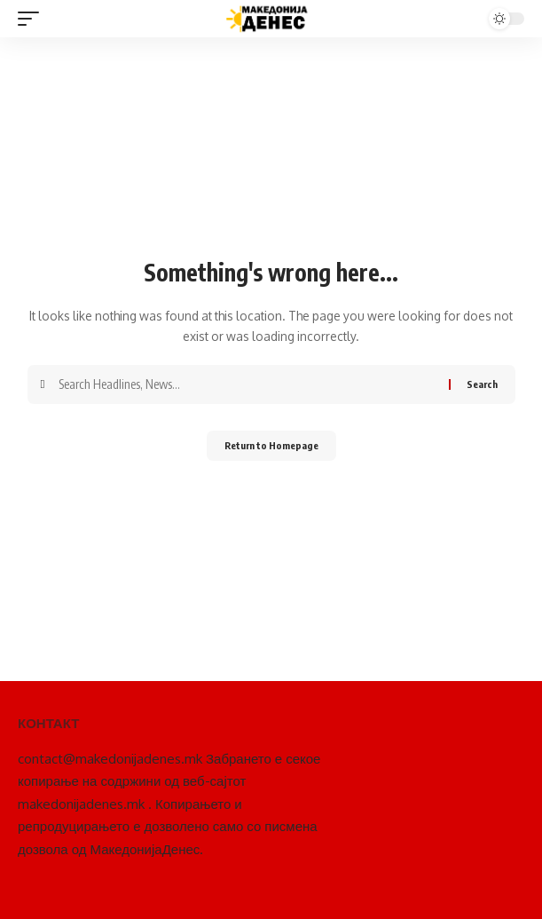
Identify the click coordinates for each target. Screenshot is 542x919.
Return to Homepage (271, 445)
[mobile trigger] (33, 19)
